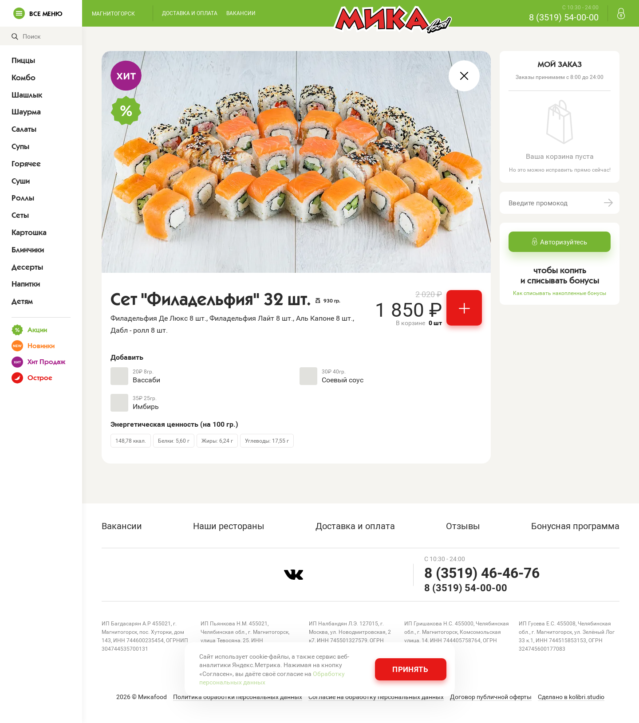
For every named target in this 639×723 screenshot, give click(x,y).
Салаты (24, 129)
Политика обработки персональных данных (237, 697)
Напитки (26, 283)
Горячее (26, 163)
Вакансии (241, 12)
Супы (20, 146)
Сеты (20, 215)
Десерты (27, 267)
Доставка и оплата (189, 12)
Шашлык (27, 94)
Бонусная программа (575, 525)
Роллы (23, 197)
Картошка (29, 232)
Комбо (24, 77)
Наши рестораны (228, 525)
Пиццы (23, 60)
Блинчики (28, 249)
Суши (21, 181)
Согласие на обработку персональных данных (376, 697)
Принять (410, 669)
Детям (22, 301)
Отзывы (463, 525)
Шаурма (26, 111)
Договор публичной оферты (491, 697)
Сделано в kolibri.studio (571, 697)
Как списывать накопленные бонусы (559, 293)
